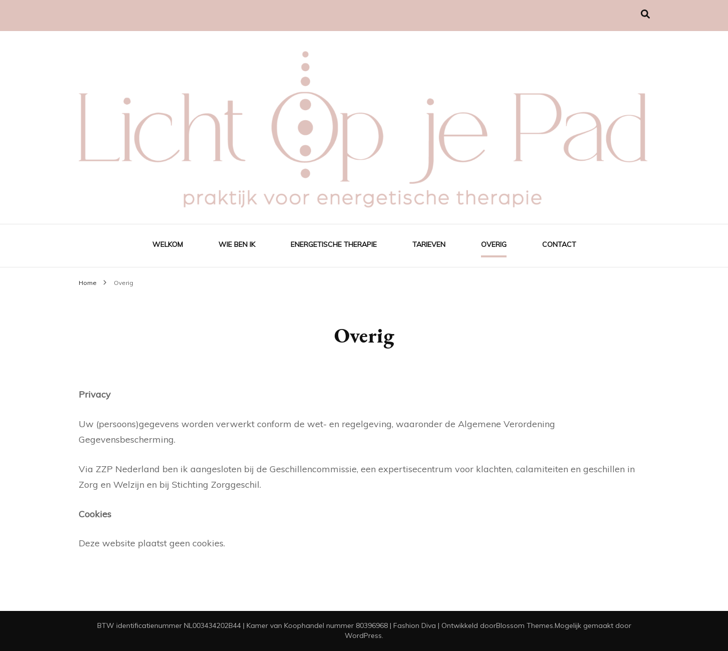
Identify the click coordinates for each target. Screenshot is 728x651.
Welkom (167, 244)
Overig (494, 244)
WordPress (363, 635)
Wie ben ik (236, 244)
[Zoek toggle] (645, 14)
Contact (559, 244)
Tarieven (428, 244)
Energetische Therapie (334, 244)
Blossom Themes (524, 625)
